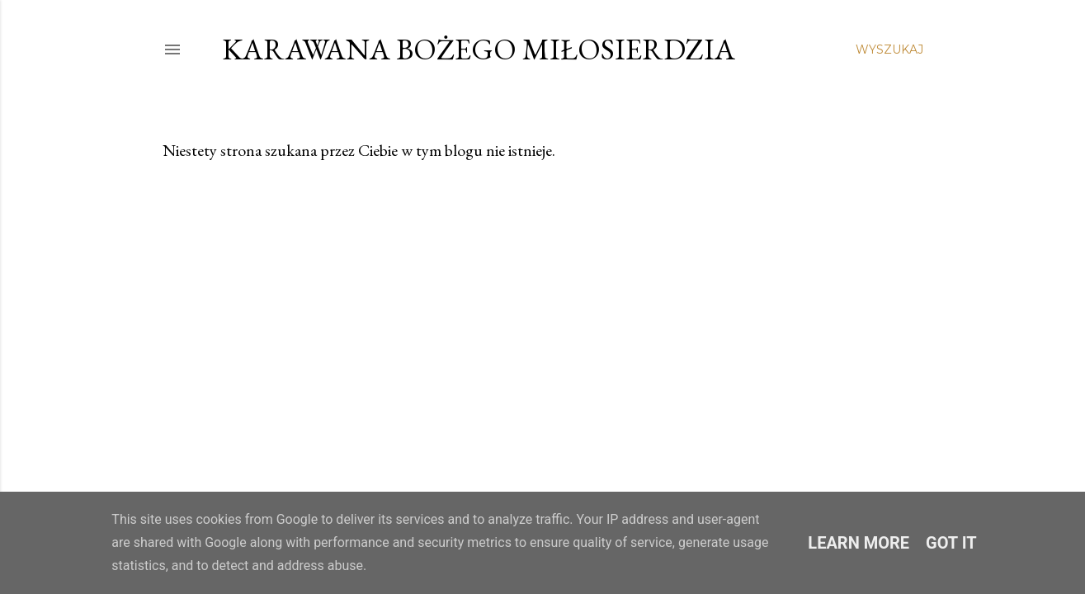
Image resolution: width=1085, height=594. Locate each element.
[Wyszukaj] (889, 49)
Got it (951, 543)
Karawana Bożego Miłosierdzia (478, 49)
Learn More (858, 543)
